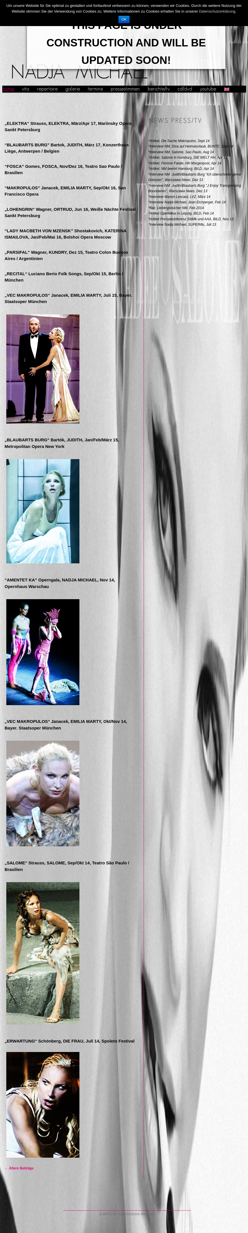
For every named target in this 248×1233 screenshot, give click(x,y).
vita (25, 89)
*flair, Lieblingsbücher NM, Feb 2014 (176, 208)
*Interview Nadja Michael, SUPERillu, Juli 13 (182, 225)
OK (124, 19)
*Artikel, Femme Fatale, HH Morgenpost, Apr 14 (185, 163)
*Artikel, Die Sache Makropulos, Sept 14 (179, 141)
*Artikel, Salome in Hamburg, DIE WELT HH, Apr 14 (188, 158)
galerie (72, 89)
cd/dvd (184, 89)
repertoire (47, 89)
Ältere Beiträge (19, 1168)
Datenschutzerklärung (217, 11)
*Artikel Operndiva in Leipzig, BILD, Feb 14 (181, 213)
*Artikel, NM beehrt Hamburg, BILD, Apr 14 (181, 169)
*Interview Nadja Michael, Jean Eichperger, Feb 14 (187, 202)
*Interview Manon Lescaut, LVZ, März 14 (179, 197)
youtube (208, 89)
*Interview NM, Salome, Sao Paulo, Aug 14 (181, 152)
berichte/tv (159, 89)
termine (95, 89)
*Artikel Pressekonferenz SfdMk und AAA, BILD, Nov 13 (191, 219)
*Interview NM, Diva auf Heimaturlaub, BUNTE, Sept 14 (191, 146)
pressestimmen (125, 89)
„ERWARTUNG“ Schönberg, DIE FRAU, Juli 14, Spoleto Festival (69, 1041)
